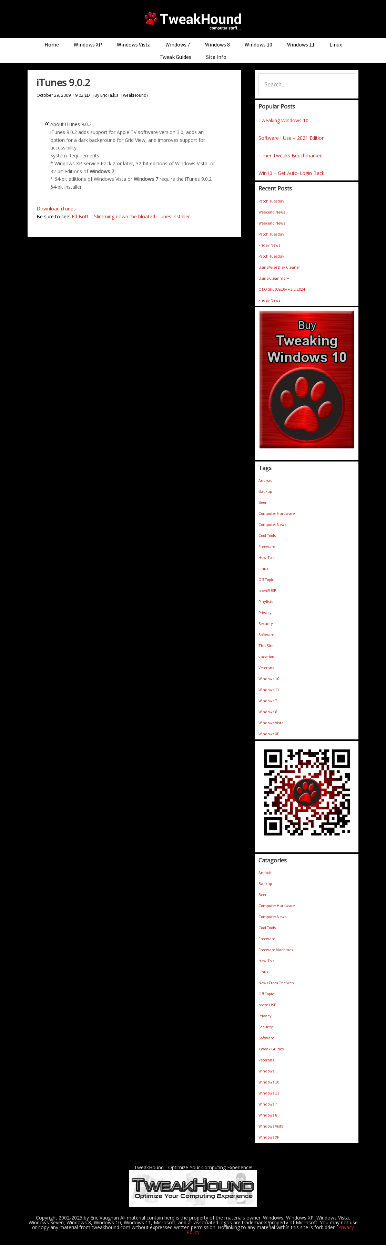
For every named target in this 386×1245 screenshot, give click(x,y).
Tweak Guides (271, 1048)
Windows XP (268, 733)
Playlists (265, 601)
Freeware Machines (275, 949)
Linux (263, 568)
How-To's (266, 557)
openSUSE (267, 590)
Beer (262, 502)
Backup (265, 491)
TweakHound (193, 20)
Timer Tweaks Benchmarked (290, 155)
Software (266, 634)
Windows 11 (268, 689)
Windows (266, 1070)
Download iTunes (56, 208)
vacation (266, 656)
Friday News (269, 245)
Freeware (266, 546)
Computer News (272, 524)
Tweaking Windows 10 (283, 120)
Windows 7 (267, 700)
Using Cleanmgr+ (273, 278)
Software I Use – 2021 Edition (291, 138)
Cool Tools (267, 535)
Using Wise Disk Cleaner (279, 267)
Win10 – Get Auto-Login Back (291, 173)
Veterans (266, 667)
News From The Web (276, 982)
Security (265, 623)
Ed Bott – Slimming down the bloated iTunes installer (131, 216)
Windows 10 (268, 678)
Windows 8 (267, 711)
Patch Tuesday (271, 201)
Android (265, 480)
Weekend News (271, 212)
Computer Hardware (276, 513)
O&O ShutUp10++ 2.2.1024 (281, 289)
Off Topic (266, 579)
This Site (265, 645)
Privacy (265, 612)
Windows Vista (271, 722)
